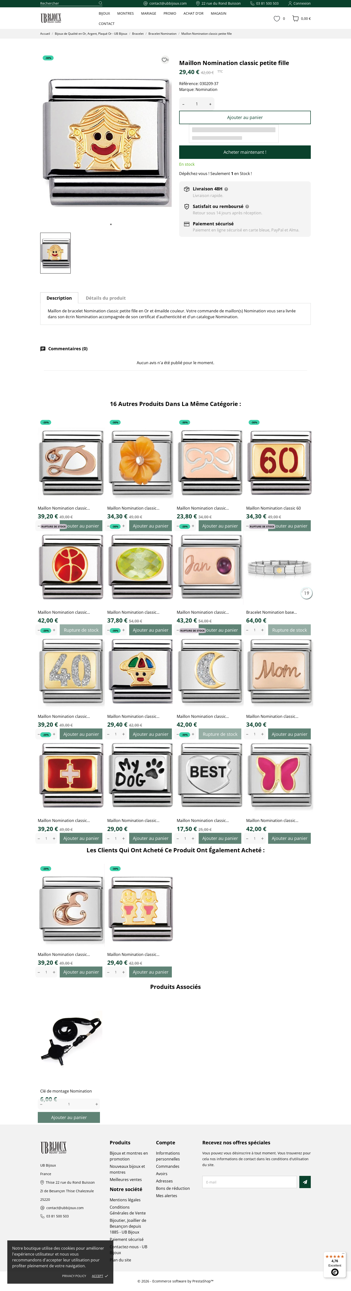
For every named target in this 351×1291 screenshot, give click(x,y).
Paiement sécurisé (127, 1239)
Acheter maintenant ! (245, 152)
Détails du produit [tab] (106, 298)
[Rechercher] (71, 3)
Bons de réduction (173, 1188)
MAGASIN (218, 13)
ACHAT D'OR (194, 13)
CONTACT (107, 23)
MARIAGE (148, 13)
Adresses (164, 1181)
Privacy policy (74, 1276)
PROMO (170, 13)
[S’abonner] (305, 1182)
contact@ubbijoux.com (65, 1208)
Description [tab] (59, 298)
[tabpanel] (106, 141)
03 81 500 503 (57, 1216)
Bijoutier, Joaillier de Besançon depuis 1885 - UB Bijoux (128, 1226)
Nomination (206, 89)
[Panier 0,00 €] (301, 18)
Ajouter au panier (245, 117)
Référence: (189, 83)
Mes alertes (166, 1195)
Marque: (187, 89)
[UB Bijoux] (60, 18)
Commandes (167, 1166)
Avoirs (161, 1173)
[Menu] (343, 1255)
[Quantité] (196, 104)
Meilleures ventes (126, 1179)
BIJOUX (104, 13)
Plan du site (120, 1260)
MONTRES (125, 13)
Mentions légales (125, 1200)
